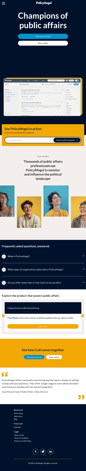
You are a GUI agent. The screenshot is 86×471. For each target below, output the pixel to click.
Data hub (17, 427)
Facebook (35, 451)
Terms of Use (19, 435)
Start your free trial (34, 357)
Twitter (43, 451)
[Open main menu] (3, 3)
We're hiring (18, 413)
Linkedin (50, 451)
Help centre (18, 416)
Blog (15, 419)
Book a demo (54, 357)
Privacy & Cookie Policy (22, 441)
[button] (43, 256)
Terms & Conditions (21, 438)
